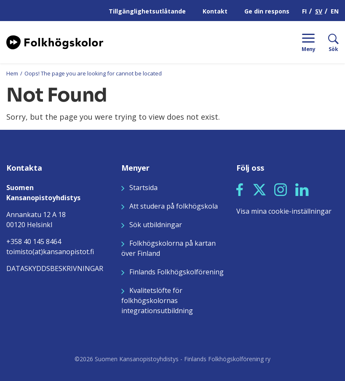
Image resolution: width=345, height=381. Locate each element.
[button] (239, 189)
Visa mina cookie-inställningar (284, 211)
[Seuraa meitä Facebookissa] (239, 189)
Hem (12, 73)
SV (318, 11)
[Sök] (327, 42)
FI (304, 11)
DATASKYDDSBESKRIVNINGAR (54, 268)
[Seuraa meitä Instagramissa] (280, 189)
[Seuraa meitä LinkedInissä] (302, 189)
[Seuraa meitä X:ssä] (259, 189)
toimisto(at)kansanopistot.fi (50, 251)
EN (335, 11)
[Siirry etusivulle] (54, 41)
